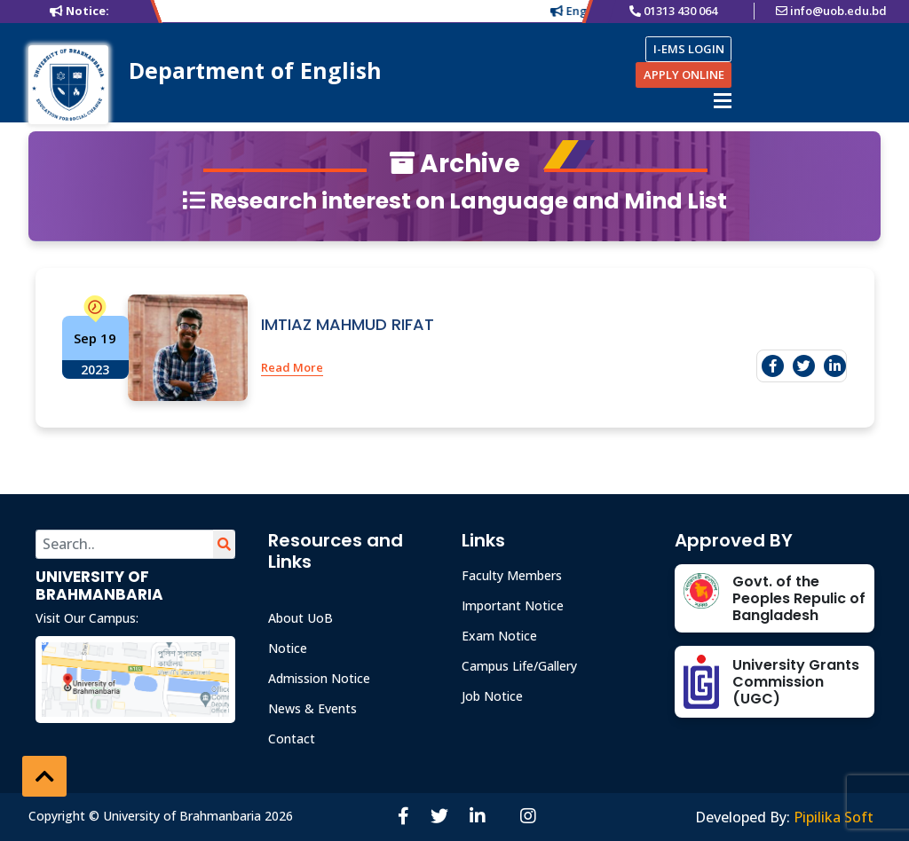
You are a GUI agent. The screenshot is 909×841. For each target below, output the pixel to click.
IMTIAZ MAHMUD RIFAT (347, 324)
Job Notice (492, 696)
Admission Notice (319, 678)
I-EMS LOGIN (688, 49)
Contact (291, 738)
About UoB (300, 617)
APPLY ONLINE (684, 75)
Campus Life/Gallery (519, 665)
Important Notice (513, 605)
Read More (292, 367)
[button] (44, 776)
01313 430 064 (680, 11)
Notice (287, 648)
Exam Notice (499, 635)
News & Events (312, 708)
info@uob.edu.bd (838, 11)
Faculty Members (512, 575)
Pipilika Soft (833, 817)
